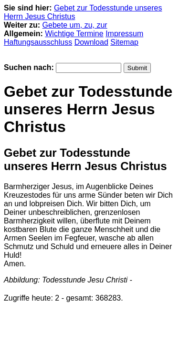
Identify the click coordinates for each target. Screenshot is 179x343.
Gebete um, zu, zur (74, 25)
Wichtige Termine (74, 34)
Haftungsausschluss (38, 42)
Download (91, 42)
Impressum (124, 34)
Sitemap (124, 42)
